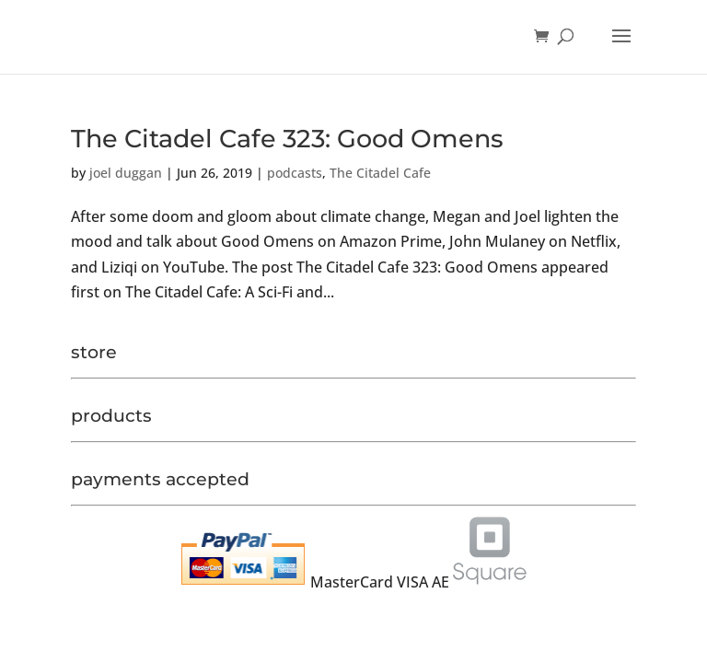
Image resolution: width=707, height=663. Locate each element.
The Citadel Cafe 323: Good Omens (287, 138)
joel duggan (125, 172)
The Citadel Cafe (380, 172)
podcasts (294, 172)
